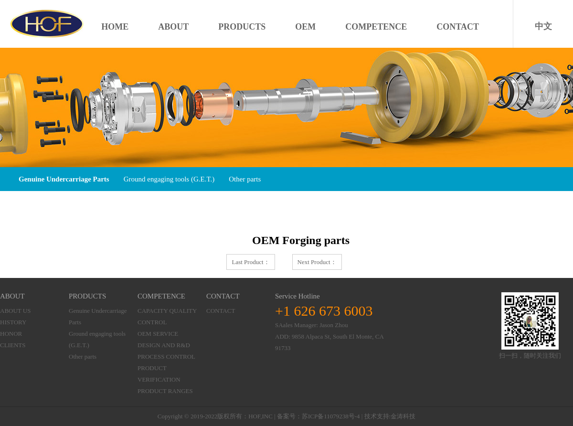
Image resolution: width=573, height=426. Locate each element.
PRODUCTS (241, 27)
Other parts (242, 179)
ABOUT (173, 27)
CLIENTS (12, 345)
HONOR (11, 333)
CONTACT (457, 27)
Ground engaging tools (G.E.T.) (168, 179)
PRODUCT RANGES (165, 390)
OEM (305, 27)
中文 (543, 26)
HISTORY (13, 322)
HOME (114, 27)
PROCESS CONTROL (166, 356)
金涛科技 (403, 416)
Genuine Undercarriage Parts (63, 179)
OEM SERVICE (158, 333)
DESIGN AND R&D (164, 345)
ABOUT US (15, 310)
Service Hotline (297, 296)
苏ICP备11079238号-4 (331, 416)
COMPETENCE (376, 27)
